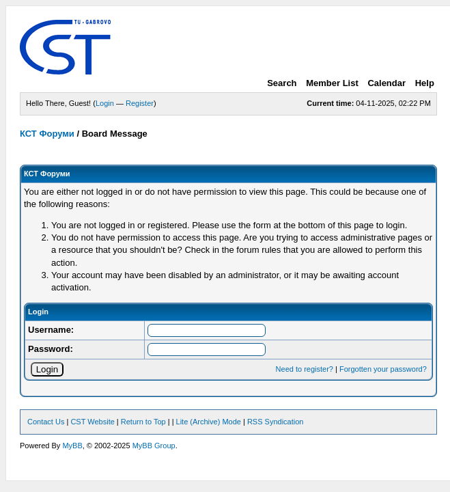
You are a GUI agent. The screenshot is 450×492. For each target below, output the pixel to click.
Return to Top (143, 422)
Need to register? (304, 369)
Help (424, 83)
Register (140, 103)
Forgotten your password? (383, 369)
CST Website (92, 422)
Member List (332, 83)
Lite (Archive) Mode (208, 422)
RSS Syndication (275, 422)
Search (281, 83)
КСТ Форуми (47, 133)
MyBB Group (153, 445)
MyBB (72, 445)
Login (105, 103)
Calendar (386, 83)
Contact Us (45, 422)
